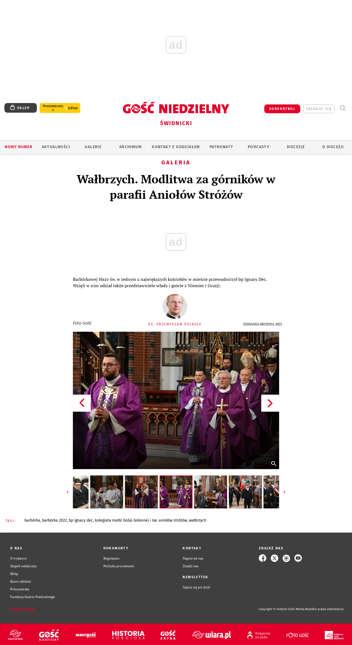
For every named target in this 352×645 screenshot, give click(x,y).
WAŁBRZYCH (197, 520)
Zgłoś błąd (22, 609)
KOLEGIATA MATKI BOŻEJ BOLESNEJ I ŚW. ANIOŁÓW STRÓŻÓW (141, 520)
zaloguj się (319, 109)
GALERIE (93, 147)
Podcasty (258, 147)
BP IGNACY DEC (81, 520)
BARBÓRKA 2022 (54, 520)
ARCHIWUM (130, 147)
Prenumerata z (53, 108)
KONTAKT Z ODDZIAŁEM (176, 147)
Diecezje (296, 147)
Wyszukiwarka (342, 108)
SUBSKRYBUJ (282, 109)
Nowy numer (18, 147)
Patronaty (221, 147)
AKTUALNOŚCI (56, 147)
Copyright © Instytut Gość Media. (281, 609)
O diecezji (333, 147)
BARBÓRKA (32, 520)
